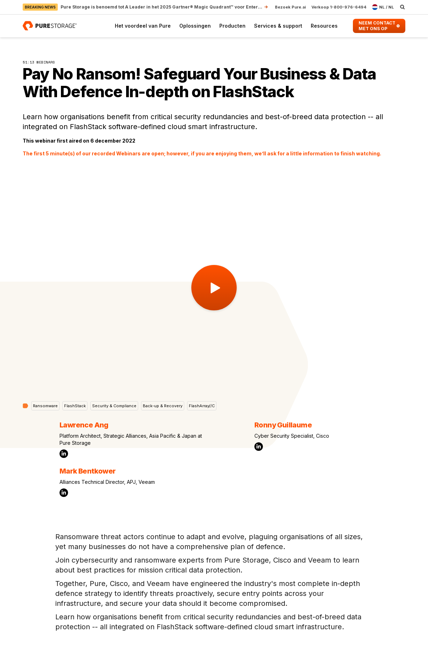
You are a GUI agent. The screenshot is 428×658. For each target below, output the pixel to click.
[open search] (402, 7)
